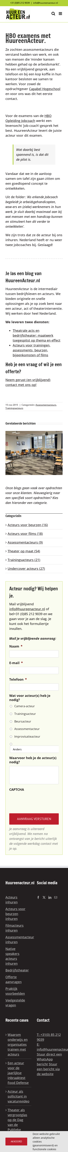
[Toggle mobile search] (53, 13)
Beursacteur (22, 721)
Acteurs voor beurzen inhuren (15, 914)
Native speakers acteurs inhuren (12, 956)
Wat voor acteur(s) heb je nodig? (29, 698)
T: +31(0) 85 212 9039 (49, 1037)
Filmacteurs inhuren (14, 928)
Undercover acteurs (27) (26, 568)
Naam (15, 646)
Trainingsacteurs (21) (24, 560)
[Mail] (55, 897)
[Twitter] (44, 897)
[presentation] (36, 800)
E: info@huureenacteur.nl (50, 1047)
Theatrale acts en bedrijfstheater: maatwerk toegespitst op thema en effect (36, 335)
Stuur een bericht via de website (48, 1069)
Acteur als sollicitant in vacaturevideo (18, 1096)
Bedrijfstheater (17, 970)
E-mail (16, 663)
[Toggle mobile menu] (61, 13)
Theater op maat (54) (24, 551)
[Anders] (34, 749)
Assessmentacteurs (46, 404)
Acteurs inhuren (11, 899)
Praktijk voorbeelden (15, 991)
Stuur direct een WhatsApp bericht (49, 1059)
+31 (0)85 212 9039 (20, 2)
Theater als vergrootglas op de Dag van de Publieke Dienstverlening (19, 1122)
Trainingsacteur (25, 714)
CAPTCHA (16, 789)
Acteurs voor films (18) (25, 533)
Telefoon (18, 679)
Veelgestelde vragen (15, 1002)
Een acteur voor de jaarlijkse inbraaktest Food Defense (18, 1073)
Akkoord (16, 1141)
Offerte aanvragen (13, 979)
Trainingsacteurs (14, 408)
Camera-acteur (24, 706)
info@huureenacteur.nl (45, 2)
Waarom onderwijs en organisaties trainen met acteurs (18, 1044)
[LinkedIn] (49, 897)
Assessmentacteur (27, 729)
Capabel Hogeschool (44, 89)
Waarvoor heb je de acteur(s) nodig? (32, 760)
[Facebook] (38, 897)
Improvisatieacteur (27, 737)
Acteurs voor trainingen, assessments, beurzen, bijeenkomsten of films (31, 350)
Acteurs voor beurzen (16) (28, 525)
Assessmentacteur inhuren (17, 939)
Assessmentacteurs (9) (25, 542)
